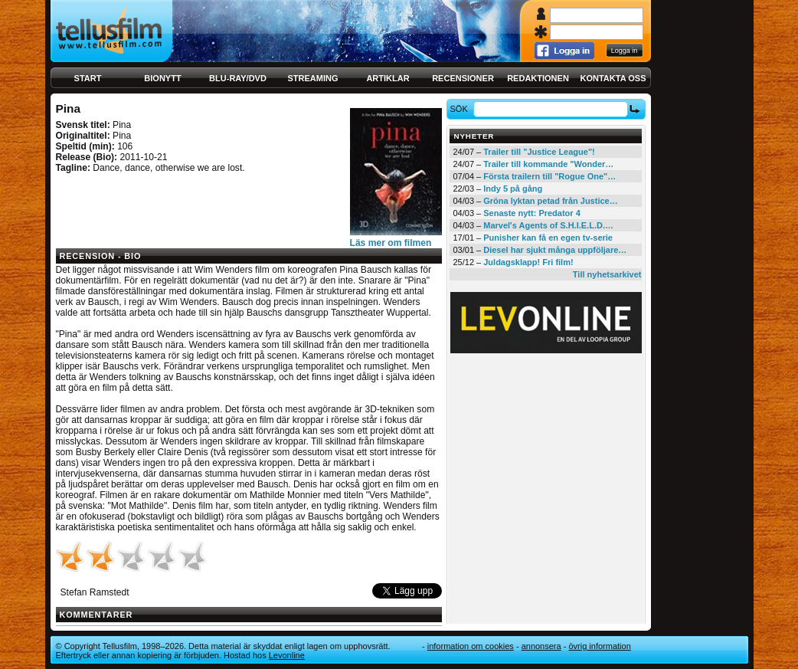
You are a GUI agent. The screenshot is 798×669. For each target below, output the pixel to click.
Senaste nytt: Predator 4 (532, 213)
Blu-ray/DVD (238, 78)
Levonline (287, 655)
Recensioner (463, 78)
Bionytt (162, 78)
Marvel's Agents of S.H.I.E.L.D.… (548, 225)
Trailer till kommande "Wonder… (548, 164)
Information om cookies (470, 646)
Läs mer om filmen (391, 243)
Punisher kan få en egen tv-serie (548, 237)
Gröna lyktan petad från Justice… (550, 200)
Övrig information (599, 646)
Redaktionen (538, 78)
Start (88, 78)
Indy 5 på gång (512, 188)
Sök (461, 108)
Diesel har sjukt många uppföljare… (554, 249)
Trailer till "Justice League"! (539, 151)
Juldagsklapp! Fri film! (528, 262)
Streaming (313, 78)
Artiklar (387, 78)
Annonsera (541, 646)
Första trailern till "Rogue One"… (549, 176)
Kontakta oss (613, 78)
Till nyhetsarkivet (607, 274)
